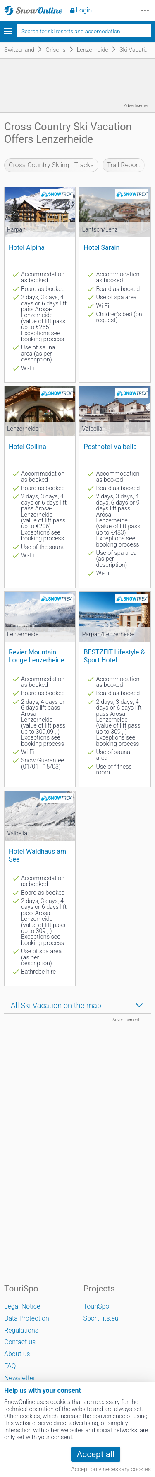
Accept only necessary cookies (111, 1469)
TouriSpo (96, 1306)
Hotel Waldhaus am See (37, 855)
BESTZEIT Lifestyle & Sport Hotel (114, 656)
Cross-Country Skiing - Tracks (51, 165)
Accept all (95, 1454)
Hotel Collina (27, 447)
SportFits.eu (100, 1318)
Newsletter (20, 1378)
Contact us (20, 1342)
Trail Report (124, 165)
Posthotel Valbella (110, 447)
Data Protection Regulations (26, 1324)
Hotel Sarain (101, 247)
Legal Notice (22, 1306)
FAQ (10, 1366)
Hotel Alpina (27, 247)
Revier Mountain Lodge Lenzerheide (36, 656)
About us (17, 1354)
